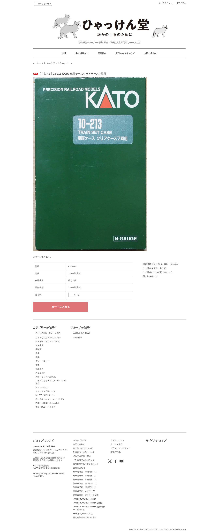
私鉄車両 (39, 385)
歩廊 (64, 53)
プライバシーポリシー (120, 448)
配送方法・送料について (84, 452)
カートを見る (116, 444)
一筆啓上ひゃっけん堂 (83, 513)
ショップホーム (80, 440)
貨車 (37, 381)
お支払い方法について (83, 448)
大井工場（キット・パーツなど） (50, 415)
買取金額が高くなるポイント (85, 464)
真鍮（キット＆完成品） (46, 393)
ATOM (118, 452)
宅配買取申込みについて (84, 460)
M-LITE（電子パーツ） (46, 411)
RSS (113, 452)
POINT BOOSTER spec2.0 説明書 (88, 503)
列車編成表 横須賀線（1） (85, 483)
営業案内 (102, 53)
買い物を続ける (150, 276)
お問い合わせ (150, 53)
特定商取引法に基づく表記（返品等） (161, 264)
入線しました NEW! (82, 335)
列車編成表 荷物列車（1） (85, 472)
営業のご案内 (79, 468)
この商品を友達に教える (154, 268)
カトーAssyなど (48, 63)
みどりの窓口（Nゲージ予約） (49, 336)
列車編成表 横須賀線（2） (85, 487)
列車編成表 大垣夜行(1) (84, 491)
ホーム (36, 63)
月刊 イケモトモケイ (125, 53)
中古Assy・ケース (65, 63)
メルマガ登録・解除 (82, 456)
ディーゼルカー (42, 377)
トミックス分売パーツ (45, 407)
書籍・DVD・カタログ (45, 423)
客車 (37, 369)
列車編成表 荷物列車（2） (85, 475)
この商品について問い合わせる (158, 272)
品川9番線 (81, 344)
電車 (37, 373)
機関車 (38, 365)
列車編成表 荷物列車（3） (85, 479)
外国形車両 (40, 389)
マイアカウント (165, 3)
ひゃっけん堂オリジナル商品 (48, 349)
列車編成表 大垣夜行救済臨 (85, 495)
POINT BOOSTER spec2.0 (47, 419)
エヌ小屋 (39, 362)
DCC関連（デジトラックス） (48, 358)
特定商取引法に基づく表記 (85, 517)
